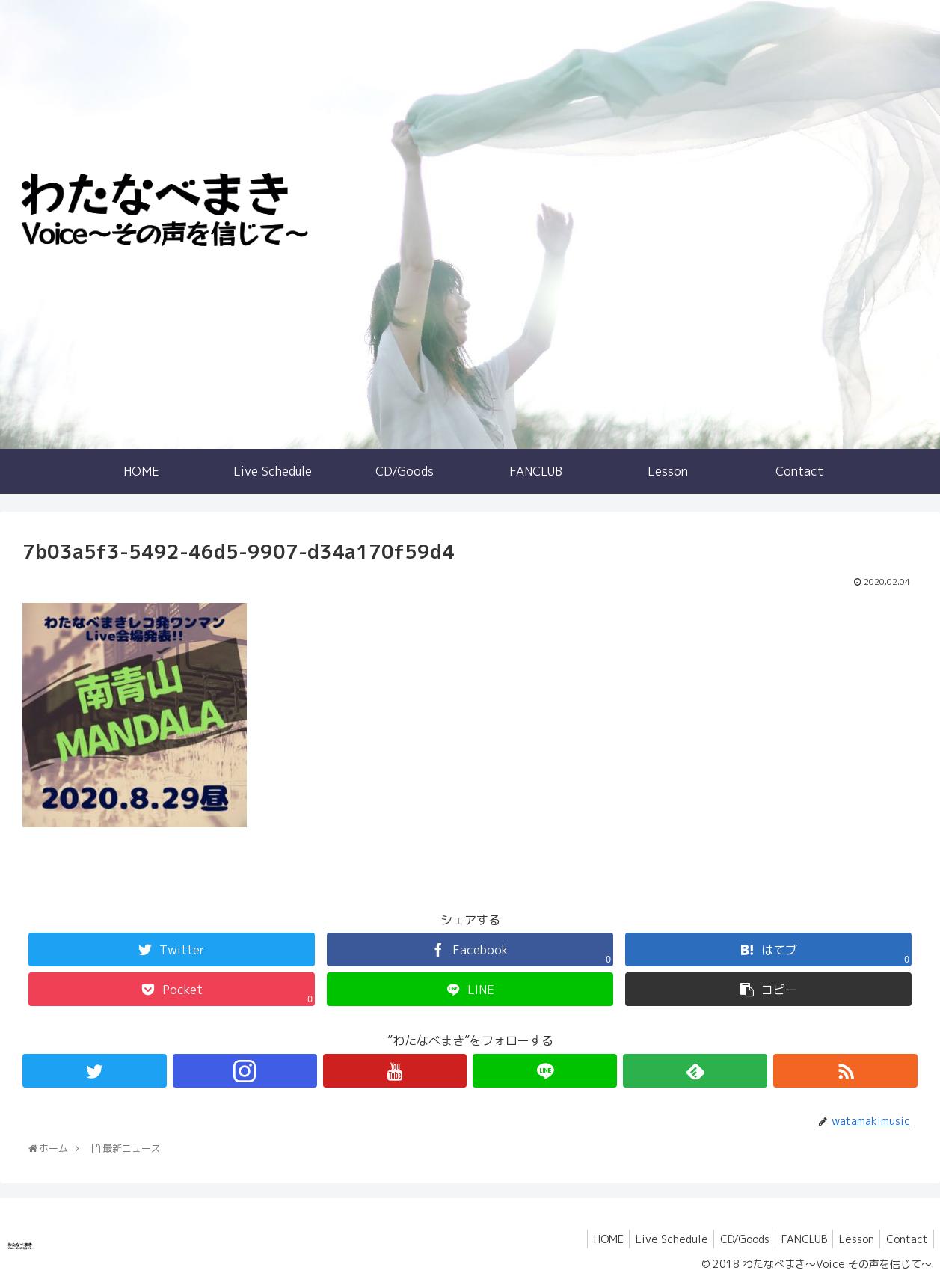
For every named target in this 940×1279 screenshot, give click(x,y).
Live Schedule (654, 1239)
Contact (905, 1239)
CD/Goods (731, 1239)
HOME (588, 1239)
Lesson (850, 1239)
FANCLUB (794, 1239)
